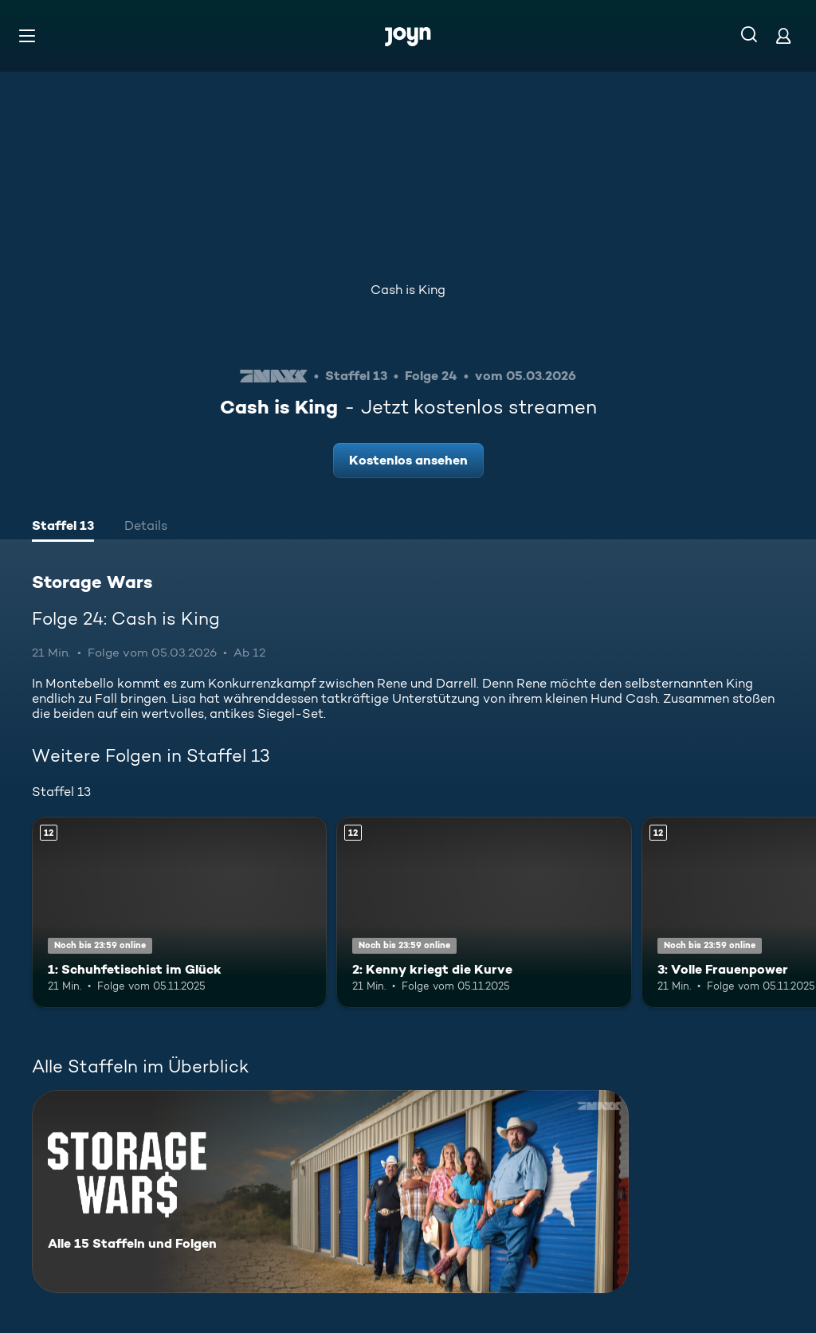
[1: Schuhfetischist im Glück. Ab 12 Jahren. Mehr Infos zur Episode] (179, 913)
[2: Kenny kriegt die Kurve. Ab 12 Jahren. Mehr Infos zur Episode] (483, 913)
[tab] (63, 527)
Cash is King (408, 289)
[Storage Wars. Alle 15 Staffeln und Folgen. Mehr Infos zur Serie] (330, 1191)
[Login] (783, 35)
